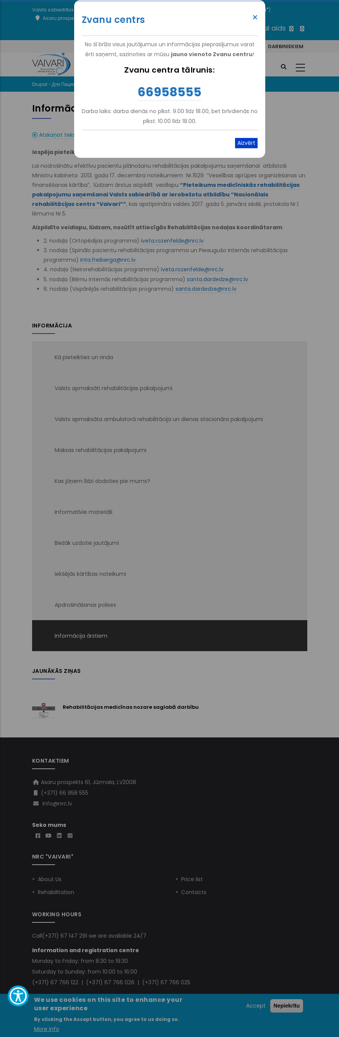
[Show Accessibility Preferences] (18, 995)
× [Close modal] (255, 17)
